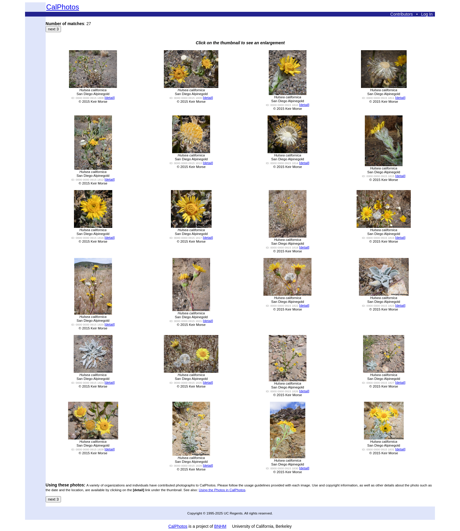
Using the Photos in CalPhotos (222, 490)
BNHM (220, 526)
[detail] (110, 97)
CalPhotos (62, 7)
